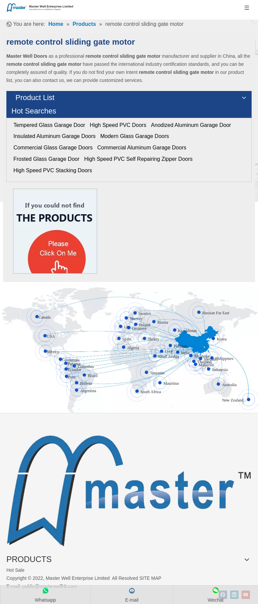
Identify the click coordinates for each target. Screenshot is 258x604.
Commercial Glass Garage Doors (53, 147)
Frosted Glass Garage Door (46, 159)
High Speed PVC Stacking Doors (52, 170)
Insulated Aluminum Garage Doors (54, 136)
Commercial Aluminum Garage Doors (141, 147)
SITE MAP (150, 578)
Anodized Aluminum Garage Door (191, 125)
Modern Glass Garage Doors (134, 136)
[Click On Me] (55, 231)
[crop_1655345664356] (129, 487)
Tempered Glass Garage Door (49, 125)
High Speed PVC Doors (118, 125)
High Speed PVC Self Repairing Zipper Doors (138, 159)
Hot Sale (15, 570)
